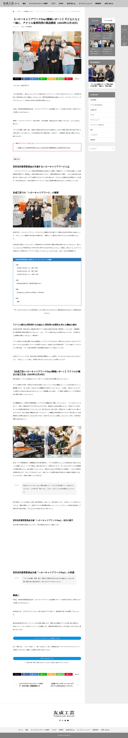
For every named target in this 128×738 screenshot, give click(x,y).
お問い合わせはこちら (47, 658)
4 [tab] (103, 79)
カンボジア (94, 137)
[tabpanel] (101, 77)
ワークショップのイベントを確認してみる (47, 638)
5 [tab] (105, 79)
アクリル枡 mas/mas (96, 105)
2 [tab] (100, 79)
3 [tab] (101, 79)
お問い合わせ (109, 3)
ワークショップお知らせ (97, 127)
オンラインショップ (85, 3)
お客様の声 (93, 111)
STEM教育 (29, 26)
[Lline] (43, 78)
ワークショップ (94, 121)
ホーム (17, 3)
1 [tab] (98, 79)
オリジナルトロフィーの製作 (38, 3)
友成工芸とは (71, 3)
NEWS (61, 3)
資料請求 (98, 3)
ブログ (53, 3)
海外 (91, 132)
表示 (18, 159)
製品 (24, 3)
